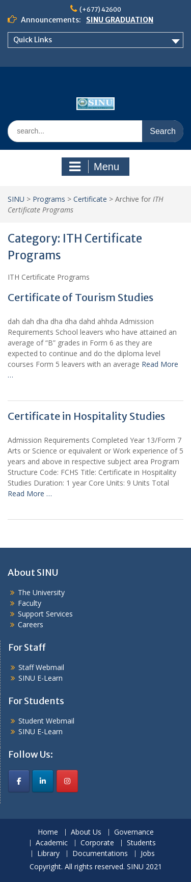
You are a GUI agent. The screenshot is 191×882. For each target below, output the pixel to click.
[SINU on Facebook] (19, 781)
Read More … (30, 493)
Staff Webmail (41, 667)
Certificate (90, 199)
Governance (134, 832)
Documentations (100, 853)
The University (41, 592)
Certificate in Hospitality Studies (86, 416)
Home (48, 832)
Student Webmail (46, 721)
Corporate (97, 843)
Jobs (148, 853)
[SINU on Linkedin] (42, 781)
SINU (16, 199)
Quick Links (32, 39)
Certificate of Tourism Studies (80, 297)
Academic (52, 843)
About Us (86, 832)
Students (141, 843)
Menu (94, 166)
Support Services (45, 614)
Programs (49, 199)
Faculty (29, 603)
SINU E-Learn (40, 678)
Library (48, 853)
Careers (30, 624)
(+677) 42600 (100, 9)
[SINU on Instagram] (67, 781)
